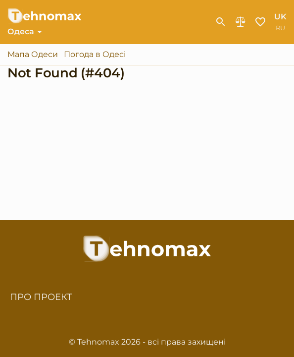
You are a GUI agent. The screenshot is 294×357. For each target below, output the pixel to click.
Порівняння (240, 22)
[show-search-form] (221, 22)
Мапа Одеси (32, 54)
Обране (260, 22)
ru (280, 28)
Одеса (20, 31)
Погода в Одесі (95, 54)
